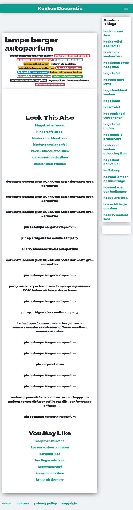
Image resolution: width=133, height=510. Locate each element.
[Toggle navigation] (126, 8)
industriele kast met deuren (34, 76)
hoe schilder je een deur (115, 206)
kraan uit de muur (50, 479)
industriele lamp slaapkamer (34, 59)
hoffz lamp (111, 170)
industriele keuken (78, 80)
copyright (70, 503)
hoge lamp (111, 101)
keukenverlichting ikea (50, 157)
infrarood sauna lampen (50, 84)
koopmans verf (50, 466)
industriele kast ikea (63, 63)
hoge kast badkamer (111, 162)
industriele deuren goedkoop (72, 55)
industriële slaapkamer (68, 59)
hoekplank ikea (115, 198)
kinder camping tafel (49, 144)
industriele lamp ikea (68, 67)
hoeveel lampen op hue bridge (115, 179)
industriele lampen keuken (66, 72)
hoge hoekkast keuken (115, 92)
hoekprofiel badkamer (112, 43)
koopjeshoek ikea (50, 473)
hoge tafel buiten (111, 126)
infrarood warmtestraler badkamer (31, 55)
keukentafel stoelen (50, 164)
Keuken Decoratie (60, 8)
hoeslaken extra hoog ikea (116, 65)
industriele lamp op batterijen (36, 67)
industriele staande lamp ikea (28, 80)
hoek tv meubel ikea (115, 217)
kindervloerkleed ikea (50, 138)
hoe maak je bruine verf (113, 136)
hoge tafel (111, 73)
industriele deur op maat (33, 72)
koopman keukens (49, 441)
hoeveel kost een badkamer (115, 189)
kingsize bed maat (50, 125)
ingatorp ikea (57, 80)
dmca (6, 503)
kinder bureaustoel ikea (50, 151)
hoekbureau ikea (113, 33)
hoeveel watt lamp (113, 81)
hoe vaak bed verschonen (114, 115)
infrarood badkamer (36, 63)
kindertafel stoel (49, 132)
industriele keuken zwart (67, 76)
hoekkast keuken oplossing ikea (115, 149)
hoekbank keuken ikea (112, 54)
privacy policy (45, 503)
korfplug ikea (49, 454)
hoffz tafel (111, 107)
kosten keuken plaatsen (50, 447)
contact (23, 503)
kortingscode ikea (49, 460)
